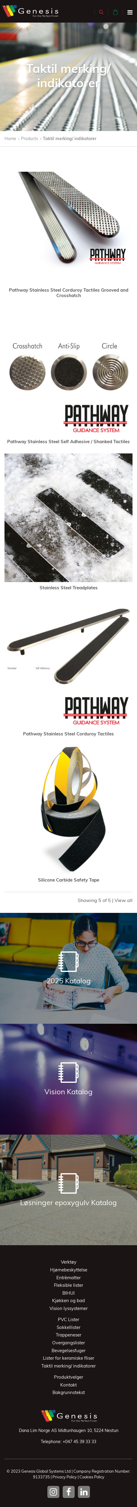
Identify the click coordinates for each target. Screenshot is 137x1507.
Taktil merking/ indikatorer (69, 138)
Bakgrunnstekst (68, 1392)
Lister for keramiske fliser (68, 1358)
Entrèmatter (68, 1277)
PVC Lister (68, 1319)
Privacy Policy (64, 1476)
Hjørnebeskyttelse (68, 1270)
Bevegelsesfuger (68, 1350)
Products (29, 138)
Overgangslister (68, 1343)
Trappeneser (68, 1335)
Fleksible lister (68, 1285)
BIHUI (68, 1293)
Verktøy (68, 1262)
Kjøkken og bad (68, 1300)
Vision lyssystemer (68, 1308)
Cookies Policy (91, 1476)
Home (10, 138)
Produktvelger (68, 1377)
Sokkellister (68, 1327)
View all (124, 900)
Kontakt (68, 1385)
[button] (101, 12)
